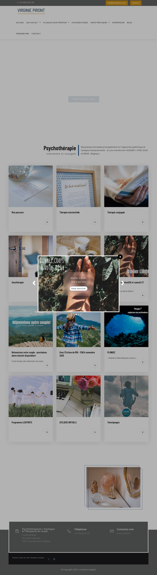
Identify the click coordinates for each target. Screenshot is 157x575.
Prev (34, 284)
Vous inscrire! (78, 288)
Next (123, 284)
